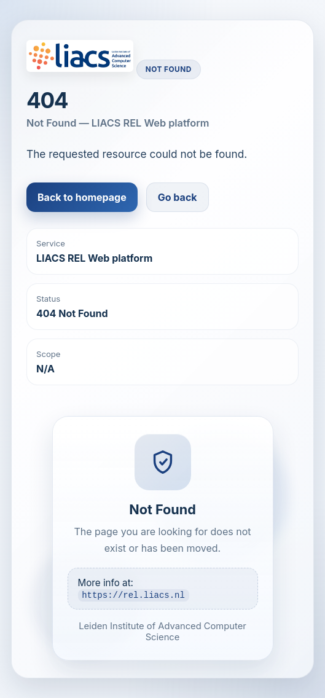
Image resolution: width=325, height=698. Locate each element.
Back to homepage (82, 197)
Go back (177, 197)
